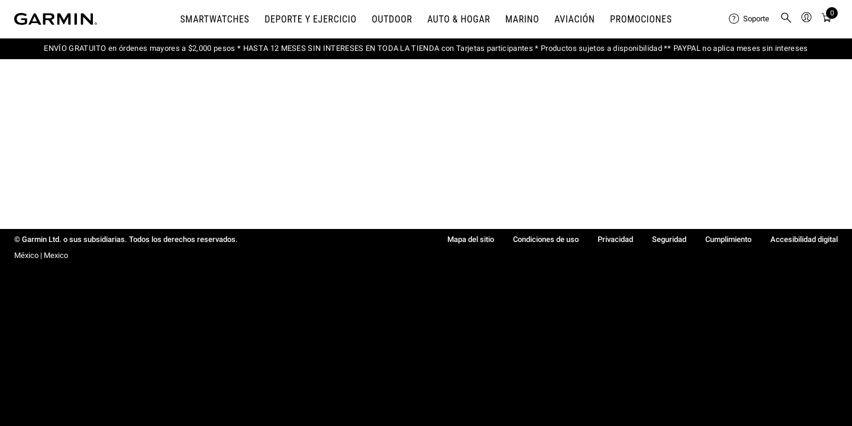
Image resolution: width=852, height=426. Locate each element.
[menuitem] (749, 19)
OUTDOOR (392, 19)
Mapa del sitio (470, 239)
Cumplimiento (728, 239)
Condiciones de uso (546, 239)
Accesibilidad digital (804, 239)
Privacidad (615, 239)
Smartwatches (214, 19)
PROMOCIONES (641, 19)
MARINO (522, 19)
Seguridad (669, 239)
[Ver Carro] (826, 19)
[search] (786, 19)
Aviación (574, 19)
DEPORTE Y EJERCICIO (310, 19)
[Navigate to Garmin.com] (55, 19)
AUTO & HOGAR (458, 19)
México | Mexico (41, 255)
